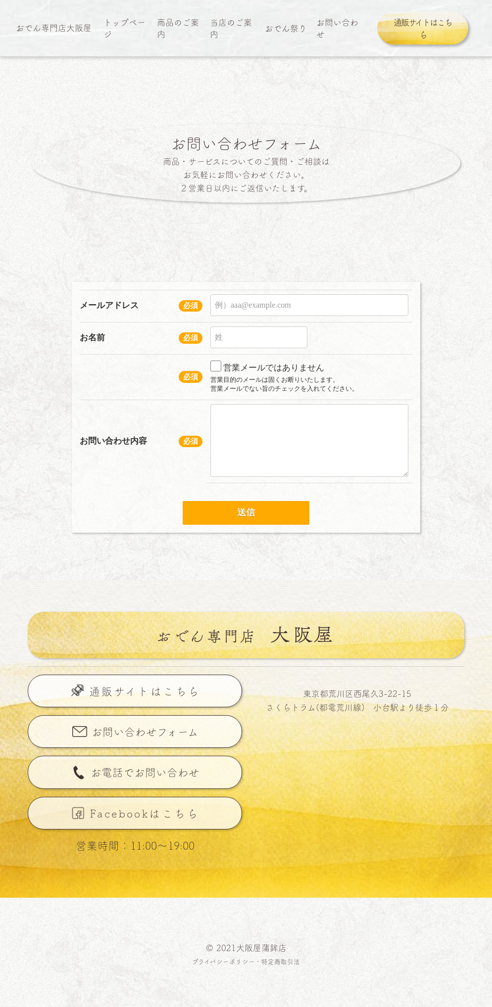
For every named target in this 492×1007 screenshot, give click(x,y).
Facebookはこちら (144, 813)
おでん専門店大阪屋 (54, 27)
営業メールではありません (267, 366)
